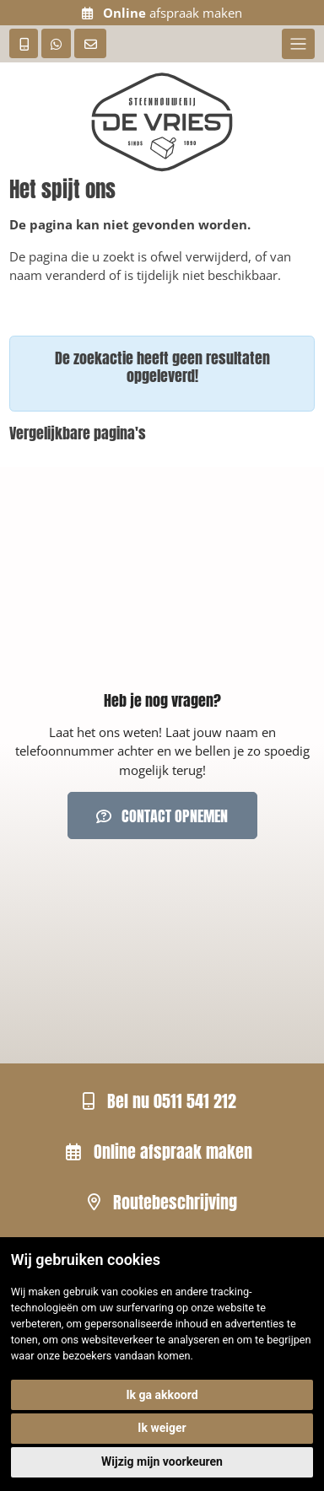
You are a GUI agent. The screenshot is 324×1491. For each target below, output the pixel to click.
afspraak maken (162, 12)
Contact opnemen (162, 816)
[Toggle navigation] (298, 44)
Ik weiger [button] (162, 1427)
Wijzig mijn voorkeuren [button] (162, 1461)
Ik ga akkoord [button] (161, 1395)
